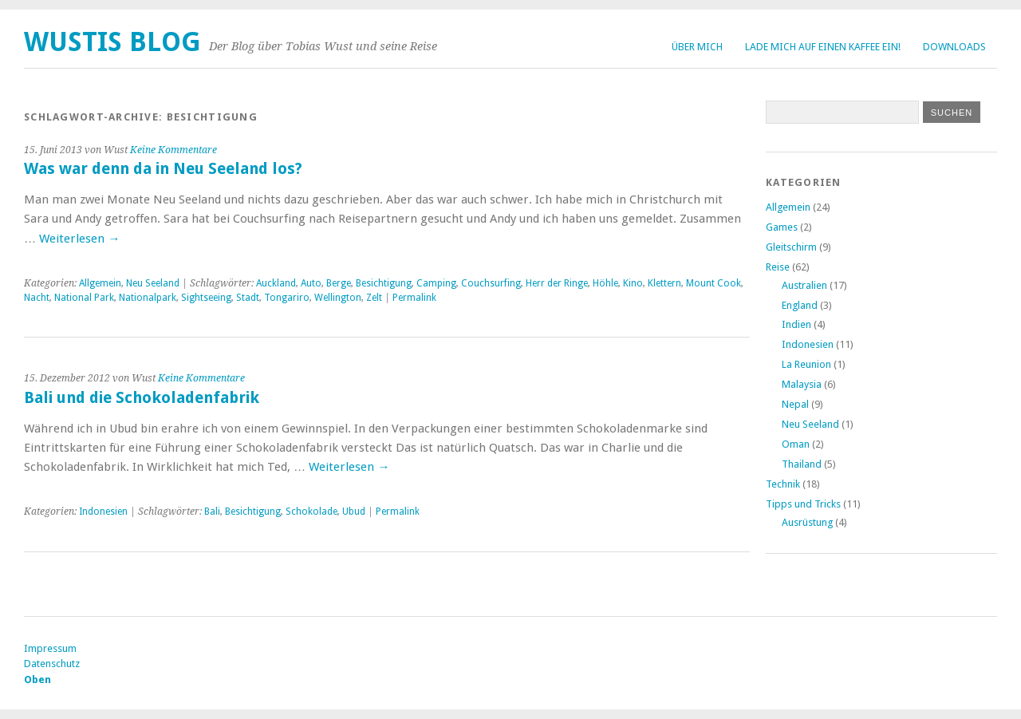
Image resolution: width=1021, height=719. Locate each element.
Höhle (605, 283)
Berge (338, 283)
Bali (212, 511)
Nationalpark (147, 297)
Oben (37, 679)
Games (782, 227)
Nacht (36, 297)
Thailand (802, 464)
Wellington (337, 297)
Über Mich (697, 47)
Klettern (664, 283)
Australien (804, 285)
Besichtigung (384, 283)
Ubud (353, 511)
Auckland (276, 283)
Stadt (247, 297)
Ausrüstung (807, 522)
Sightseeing (206, 297)
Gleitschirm (791, 247)
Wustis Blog (112, 41)
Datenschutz (52, 664)
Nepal (795, 404)
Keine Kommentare (173, 150)
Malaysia (802, 384)
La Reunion (806, 364)
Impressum (50, 648)
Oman (796, 444)
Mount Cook (713, 283)
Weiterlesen (79, 238)
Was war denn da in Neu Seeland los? (163, 169)
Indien (796, 324)
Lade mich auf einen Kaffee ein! (823, 47)
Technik (783, 484)
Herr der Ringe (557, 283)
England (800, 305)
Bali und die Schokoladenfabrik (141, 398)
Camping (436, 283)
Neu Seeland (152, 283)
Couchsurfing (491, 283)
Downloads (954, 47)
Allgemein (100, 283)
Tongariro (286, 297)
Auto (311, 283)
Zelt (374, 297)
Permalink (414, 297)
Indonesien (103, 511)
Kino (633, 283)
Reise (778, 267)
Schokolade (311, 511)
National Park (84, 297)
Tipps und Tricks (803, 504)
